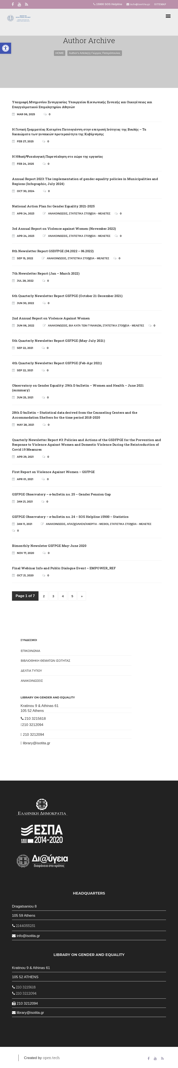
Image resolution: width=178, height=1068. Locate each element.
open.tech (51, 1057)
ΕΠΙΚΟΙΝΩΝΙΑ (30, 651)
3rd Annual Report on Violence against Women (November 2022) (64, 228)
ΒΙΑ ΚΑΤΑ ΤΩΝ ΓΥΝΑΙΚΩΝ (85, 325)
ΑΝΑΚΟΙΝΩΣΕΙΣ (57, 213)
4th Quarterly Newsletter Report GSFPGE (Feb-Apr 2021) (57, 363)
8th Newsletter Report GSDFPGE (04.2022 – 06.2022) (53, 251)
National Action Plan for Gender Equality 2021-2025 (53, 206)
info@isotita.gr (139, 4)
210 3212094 (32, 725)
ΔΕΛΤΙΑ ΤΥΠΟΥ (31, 670)
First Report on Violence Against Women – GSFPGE (53, 472)
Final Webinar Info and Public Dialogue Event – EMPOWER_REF (64, 568)
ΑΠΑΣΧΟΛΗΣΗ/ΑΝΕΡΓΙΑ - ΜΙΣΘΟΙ (87, 524)
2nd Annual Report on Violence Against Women (51, 318)
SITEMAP (160, 4)
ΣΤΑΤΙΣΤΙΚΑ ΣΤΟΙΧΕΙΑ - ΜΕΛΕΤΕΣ (89, 213)
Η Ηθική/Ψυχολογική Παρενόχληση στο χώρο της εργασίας (57, 156)
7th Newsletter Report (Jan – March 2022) (45, 273)
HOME (59, 53)
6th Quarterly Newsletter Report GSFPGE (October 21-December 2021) (67, 296)
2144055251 (23, 925)
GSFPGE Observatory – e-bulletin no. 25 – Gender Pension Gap (61, 494)
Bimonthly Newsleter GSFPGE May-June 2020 (49, 545)
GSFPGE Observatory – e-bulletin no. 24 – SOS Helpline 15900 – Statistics (70, 516)
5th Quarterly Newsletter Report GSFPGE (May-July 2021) (58, 340)
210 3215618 (33, 719)
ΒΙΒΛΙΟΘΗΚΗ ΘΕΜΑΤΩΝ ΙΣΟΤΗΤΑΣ (45, 660)
